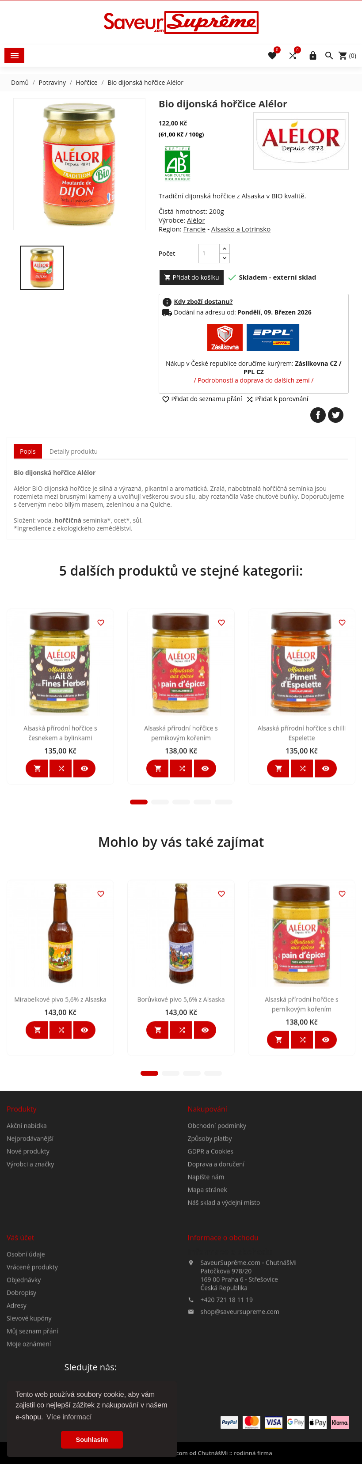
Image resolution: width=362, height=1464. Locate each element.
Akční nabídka (27, 1203)
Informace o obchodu (230, 1329)
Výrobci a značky (30, 1242)
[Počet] (209, 253)
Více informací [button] (68, 1417)
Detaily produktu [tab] (74, 451)
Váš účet (20, 1315)
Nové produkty (28, 1229)
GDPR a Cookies (211, 1229)
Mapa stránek (207, 1267)
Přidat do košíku (191, 277)
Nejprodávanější (30, 1216)
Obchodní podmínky (217, 1203)
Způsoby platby (210, 1216)
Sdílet (318, 415)
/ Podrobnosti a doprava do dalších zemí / (253, 380)
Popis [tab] (28, 451)
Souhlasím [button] (92, 1439)
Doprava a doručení (216, 1242)
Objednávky (24, 1358)
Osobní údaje (26, 1332)
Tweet (335, 415)
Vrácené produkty (32, 1345)
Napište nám (206, 1255)
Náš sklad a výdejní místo (224, 1280)
